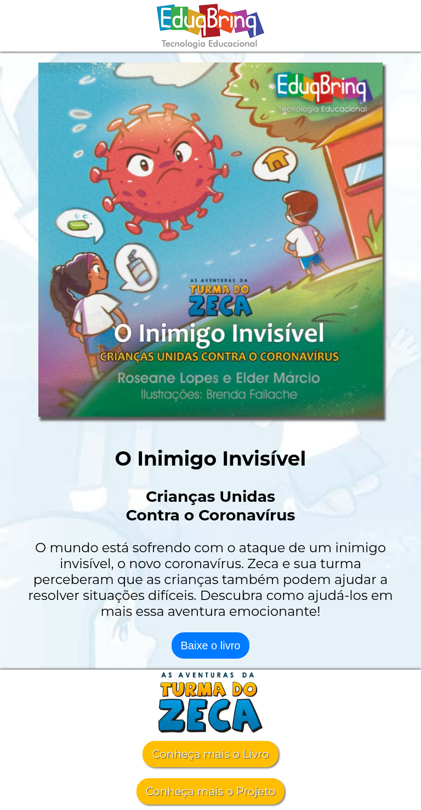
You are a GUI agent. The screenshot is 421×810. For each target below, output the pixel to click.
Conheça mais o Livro (210, 754)
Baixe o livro (211, 645)
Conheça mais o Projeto (211, 791)
